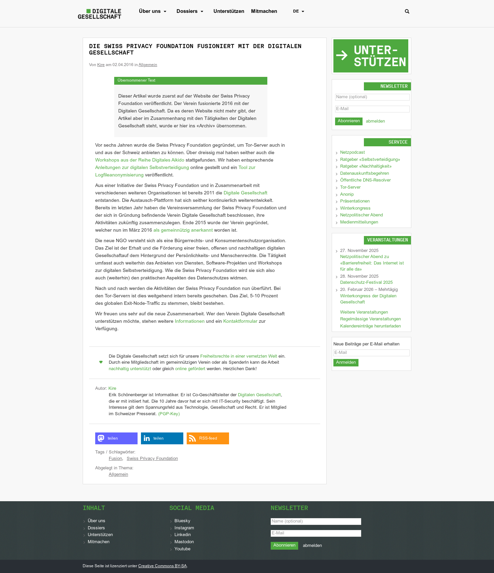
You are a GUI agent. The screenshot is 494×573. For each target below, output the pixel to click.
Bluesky (182, 521)
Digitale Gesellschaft (245, 193)
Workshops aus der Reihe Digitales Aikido (139, 160)
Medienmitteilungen (359, 222)
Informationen (190, 321)
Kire (101, 65)
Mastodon (184, 542)
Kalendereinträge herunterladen (370, 326)
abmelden (375, 122)
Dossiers (192, 11)
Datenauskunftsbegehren (364, 174)
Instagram (184, 528)
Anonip (347, 195)
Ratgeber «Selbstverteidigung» (370, 160)
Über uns (154, 11)
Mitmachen (264, 11)
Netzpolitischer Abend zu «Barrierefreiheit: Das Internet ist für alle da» (372, 263)
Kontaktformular (240, 321)
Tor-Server (350, 188)
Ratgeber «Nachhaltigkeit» (366, 167)
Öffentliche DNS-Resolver (365, 180)
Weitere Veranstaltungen (364, 313)
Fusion (115, 459)
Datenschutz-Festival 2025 (366, 283)
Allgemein (148, 65)
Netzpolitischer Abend (361, 215)
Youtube (182, 549)
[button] (116, 438)
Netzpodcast (352, 153)
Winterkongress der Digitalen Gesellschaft (368, 299)
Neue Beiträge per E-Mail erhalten (366, 344)
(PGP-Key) (169, 414)
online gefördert (190, 369)
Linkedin (182, 535)
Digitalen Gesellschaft (259, 395)
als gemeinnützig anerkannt (183, 230)
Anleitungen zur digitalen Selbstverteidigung (142, 168)
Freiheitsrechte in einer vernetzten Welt (238, 357)
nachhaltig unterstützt (130, 369)
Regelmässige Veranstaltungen (370, 319)
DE (300, 11)
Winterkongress (355, 209)
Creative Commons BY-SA (162, 566)
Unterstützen (228, 11)
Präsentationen (355, 201)
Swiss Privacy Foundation (152, 459)
